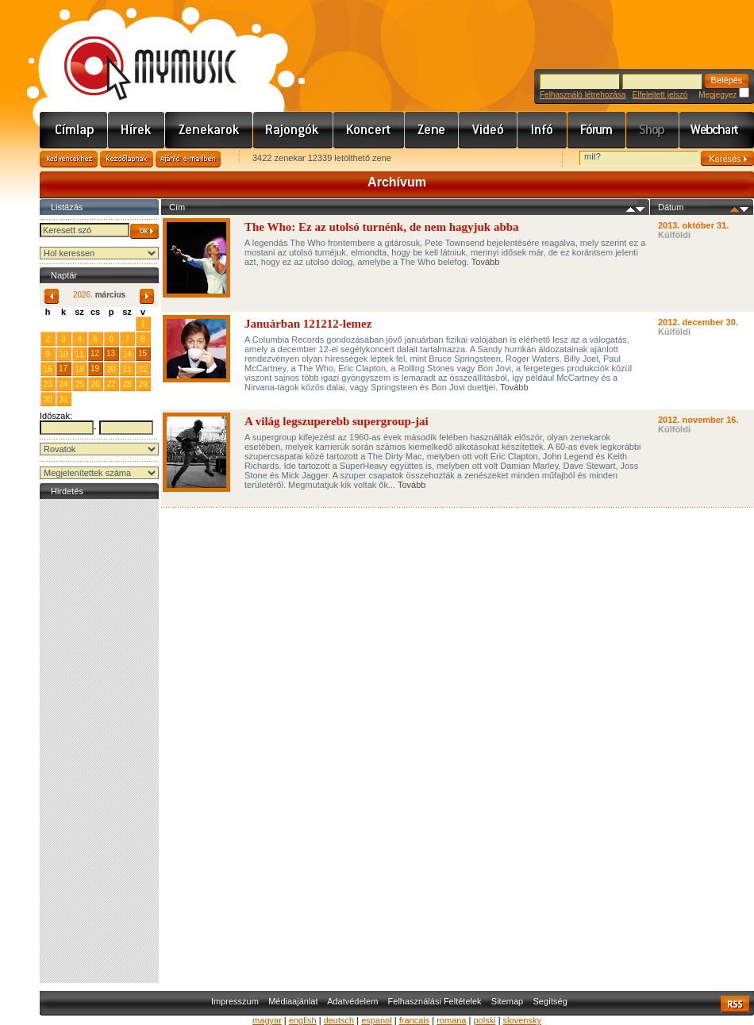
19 (94, 368)
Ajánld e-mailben (188, 159)
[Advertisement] (99, 741)
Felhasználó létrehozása (582, 94)
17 (63, 368)
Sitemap (507, 1001)
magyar (267, 1020)
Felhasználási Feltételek (435, 1001)
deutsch (339, 1020)
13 (110, 353)
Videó (488, 130)
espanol (376, 1020)
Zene (432, 130)
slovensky (522, 1020)
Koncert (369, 130)
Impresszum (235, 1001)
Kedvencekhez (69, 159)
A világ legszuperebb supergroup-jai (336, 421)
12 (94, 353)
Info (542, 130)
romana (451, 1020)
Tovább (485, 262)
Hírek (136, 130)
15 (142, 353)
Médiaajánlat (292, 1001)
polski (484, 1020)
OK (144, 231)
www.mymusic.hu (137, 51)
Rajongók (293, 130)
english (303, 1020)
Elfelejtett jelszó (660, 94)
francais (414, 1020)
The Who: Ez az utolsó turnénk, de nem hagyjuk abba (381, 227)
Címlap (74, 130)
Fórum (596, 130)
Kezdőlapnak (126, 159)
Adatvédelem (352, 1001)
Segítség (550, 1001)
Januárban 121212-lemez (307, 323)
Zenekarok (209, 130)
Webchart (716, 130)
